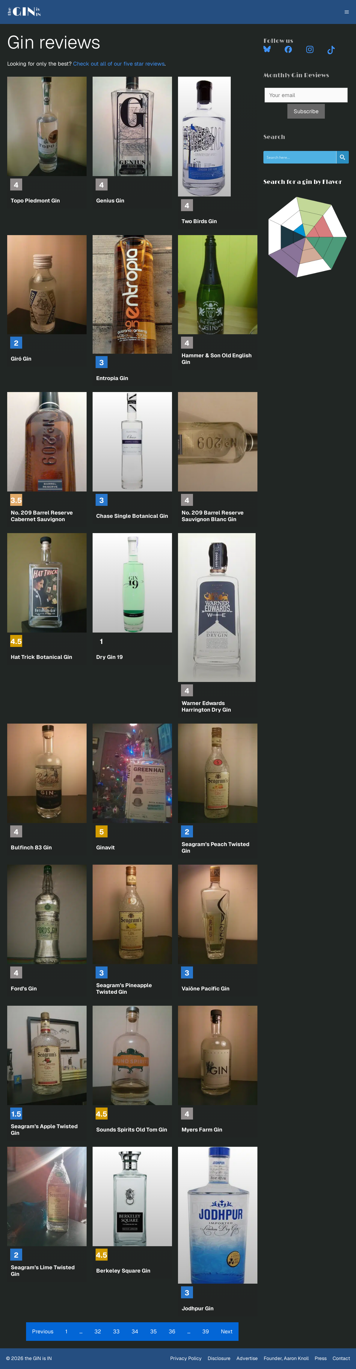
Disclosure (219, 1358)
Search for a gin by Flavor (302, 182)
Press (321, 1358)
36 (172, 1331)
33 (116, 1331)
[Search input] (300, 157)
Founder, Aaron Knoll (286, 1358)
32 (97, 1331)
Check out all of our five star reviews (119, 63)
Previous (42, 1331)
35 (153, 1331)
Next (227, 1331)
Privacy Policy (186, 1358)
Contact (341, 1358)
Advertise (247, 1358)
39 (205, 1331)
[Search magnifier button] (342, 157)
